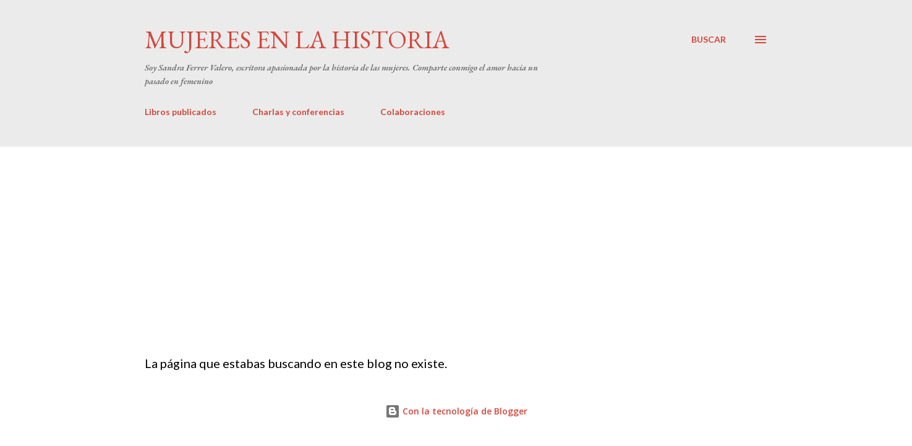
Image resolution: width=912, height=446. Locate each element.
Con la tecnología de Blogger (456, 411)
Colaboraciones (412, 111)
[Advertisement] (456, 239)
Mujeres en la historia (297, 40)
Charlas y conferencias (298, 111)
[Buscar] (708, 39)
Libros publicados (180, 111)
